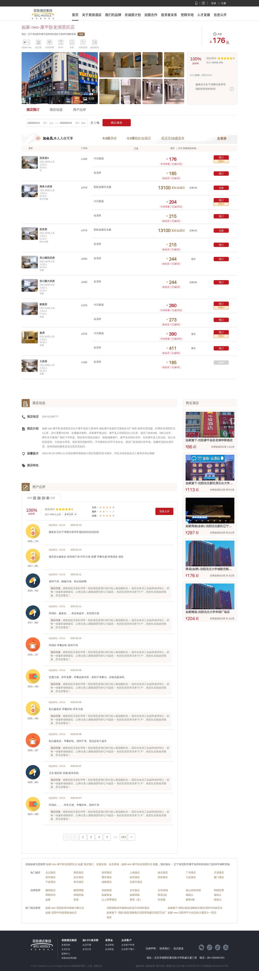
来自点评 (41, 498)
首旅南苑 (107, 890)
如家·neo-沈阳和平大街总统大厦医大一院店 (192, 912)
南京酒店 (163, 872)
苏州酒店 (51, 877)
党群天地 (187, 14)
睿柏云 (217, 894)
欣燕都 (161, 899)
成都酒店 (107, 881)
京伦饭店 (135, 890)
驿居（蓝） (136, 899)
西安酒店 (79, 872)
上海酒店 (135, 872)
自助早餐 (49, 47)
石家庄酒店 (136, 881)
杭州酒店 (135, 877)
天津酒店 (219, 872)
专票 (72, 47)
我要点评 (164, 511)
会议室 (38, 47)
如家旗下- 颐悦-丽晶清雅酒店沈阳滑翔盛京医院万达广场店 (137, 915)
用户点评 (79, 109)
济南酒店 (163, 877)
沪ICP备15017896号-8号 (187, 966)
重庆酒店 (107, 877)
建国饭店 (51, 890)
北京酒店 (51, 872)
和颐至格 (79, 894)
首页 (75, 14)
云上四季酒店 (109, 899)
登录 (213, 3)
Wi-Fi (60, 47)
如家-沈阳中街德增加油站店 (61, 912)
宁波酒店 (51, 881)
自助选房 (83, 47)
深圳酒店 (107, 872)
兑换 (221, 187)
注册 (223, 3)
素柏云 (189, 894)
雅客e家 (190, 899)
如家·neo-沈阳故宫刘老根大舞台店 (65, 907)
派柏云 (217, 899)
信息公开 (220, 14)
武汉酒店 (79, 877)
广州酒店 (191, 872)
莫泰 (76, 899)
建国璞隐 (79, 890)
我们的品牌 (113, 14)
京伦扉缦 (163, 890)
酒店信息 (56, 109)
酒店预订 (32, 109)
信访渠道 (178, 948)
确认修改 (116, 122)
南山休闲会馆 (193, 890)
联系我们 (165, 948)
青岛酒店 (79, 881)
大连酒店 (191, 877)
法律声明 (151, 948)
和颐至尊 (219, 890)
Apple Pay (26, 47)
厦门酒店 (219, 877)
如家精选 (107, 894)
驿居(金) (162, 894)
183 (123, 837)
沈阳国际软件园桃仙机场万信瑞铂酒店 (128, 907)
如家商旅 (135, 894)
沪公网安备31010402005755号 (214, 966)
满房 (221, 362)
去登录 (222, 138)
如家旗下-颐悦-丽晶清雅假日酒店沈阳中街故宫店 (195, 907)
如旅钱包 (94, 47)
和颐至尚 (51, 894)
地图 (81, 34)
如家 (48, 899)
